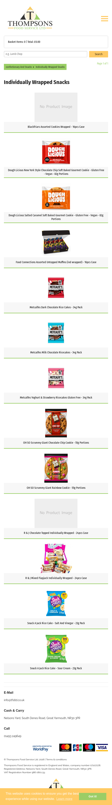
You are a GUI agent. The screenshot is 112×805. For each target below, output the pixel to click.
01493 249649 (12, 736)
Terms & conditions (56, 759)
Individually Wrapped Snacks (50, 66)
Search (98, 54)
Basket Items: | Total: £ (24, 42)
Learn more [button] (64, 799)
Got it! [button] (93, 796)
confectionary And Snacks (19, 66)
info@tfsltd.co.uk (14, 700)
